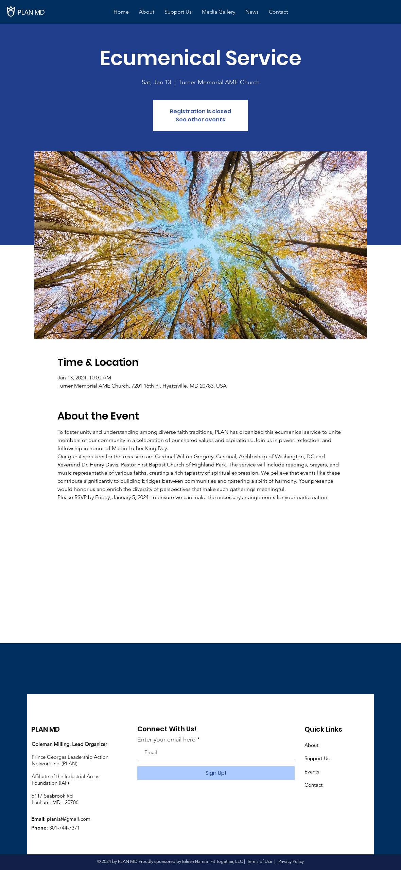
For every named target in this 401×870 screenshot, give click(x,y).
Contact (313, 785)
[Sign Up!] (216, 773)
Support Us (316, 758)
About (311, 745)
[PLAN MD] (41, 12)
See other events (200, 119)
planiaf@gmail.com (68, 819)
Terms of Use (259, 861)
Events (311, 771)
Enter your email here (166, 739)
